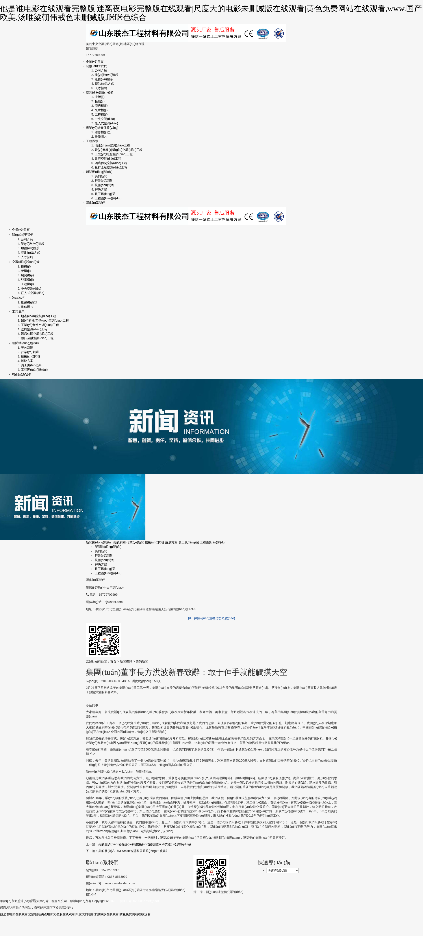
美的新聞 (101, 176)
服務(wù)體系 (104, 79)
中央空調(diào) (105, 119)
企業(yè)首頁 (95, 61)
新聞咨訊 (126, 661)
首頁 (113, 661)
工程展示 (92, 141)
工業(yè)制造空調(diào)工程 (114, 154)
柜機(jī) (99, 101)
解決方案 (101, 189)
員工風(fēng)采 (105, 194)
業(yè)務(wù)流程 (106, 75)
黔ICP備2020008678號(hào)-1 (141, 901)
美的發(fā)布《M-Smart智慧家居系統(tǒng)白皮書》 (133, 851)
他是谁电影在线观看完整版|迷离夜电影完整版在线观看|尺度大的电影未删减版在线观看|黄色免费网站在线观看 (75, 914)
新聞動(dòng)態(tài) (99, 172)
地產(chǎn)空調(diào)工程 (112, 145)
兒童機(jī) (101, 110)
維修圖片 (101, 136)
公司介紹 (101, 70)
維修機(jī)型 (103, 132)
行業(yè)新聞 (103, 180)
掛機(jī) (99, 97)
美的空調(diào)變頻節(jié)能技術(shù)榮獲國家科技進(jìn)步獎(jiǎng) (144, 844)
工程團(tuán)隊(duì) (108, 198)
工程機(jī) (101, 114)
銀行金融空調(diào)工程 (111, 167)
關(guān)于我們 (96, 66)
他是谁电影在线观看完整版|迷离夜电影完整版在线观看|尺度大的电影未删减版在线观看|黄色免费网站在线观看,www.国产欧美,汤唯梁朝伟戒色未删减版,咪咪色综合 (211, 13)
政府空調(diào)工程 (108, 158)
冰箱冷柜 (18, 298)
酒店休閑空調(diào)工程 (111, 163)
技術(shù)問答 (104, 185)
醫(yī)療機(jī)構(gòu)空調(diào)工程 (119, 150)
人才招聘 (101, 88)
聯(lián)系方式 (104, 83)
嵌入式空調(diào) (106, 123)
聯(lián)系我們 (95, 202)
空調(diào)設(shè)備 (99, 92)
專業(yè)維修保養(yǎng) (102, 127)
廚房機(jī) (101, 105)
